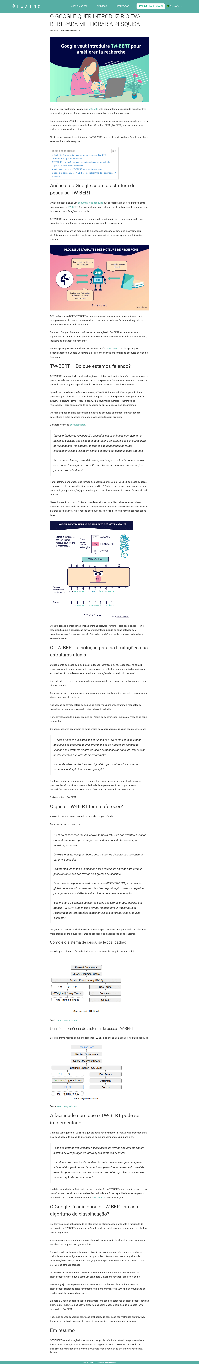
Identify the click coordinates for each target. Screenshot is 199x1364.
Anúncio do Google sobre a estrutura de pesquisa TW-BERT (79, 155)
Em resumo (57, 176)
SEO (55, 1352)
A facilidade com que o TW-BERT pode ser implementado (78, 169)
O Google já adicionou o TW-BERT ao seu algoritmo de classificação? (84, 173)
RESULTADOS (126, 6)
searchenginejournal (67, 1020)
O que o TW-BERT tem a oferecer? (67, 165)
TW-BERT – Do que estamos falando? (69, 158)
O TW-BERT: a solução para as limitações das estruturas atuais (81, 162)
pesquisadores (77, 424)
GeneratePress (110, 1362)
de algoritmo (99, 1197)
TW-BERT (72, 207)
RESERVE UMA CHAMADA (151, 6)
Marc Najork (112, 348)
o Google (93, 109)
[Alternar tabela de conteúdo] (112, 151)
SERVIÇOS (105, 6)
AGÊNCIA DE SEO (83, 6)
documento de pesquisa (90, 202)
